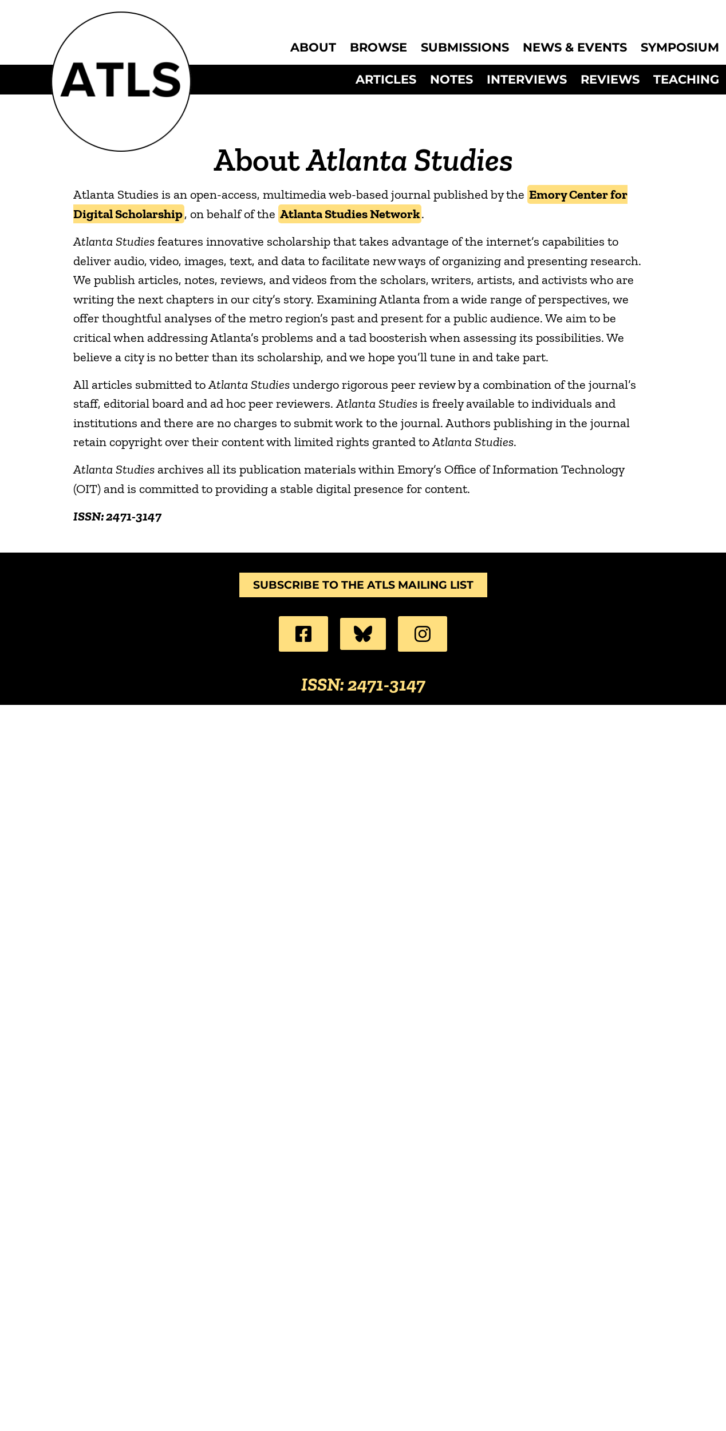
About (313, 47)
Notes (451, 79)
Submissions (465, 47)
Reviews (610, 79)
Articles (386, 79)
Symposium (680, 47)
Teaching (686, 79)
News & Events (575, 47)
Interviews (527, 79)
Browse (378, 47)
